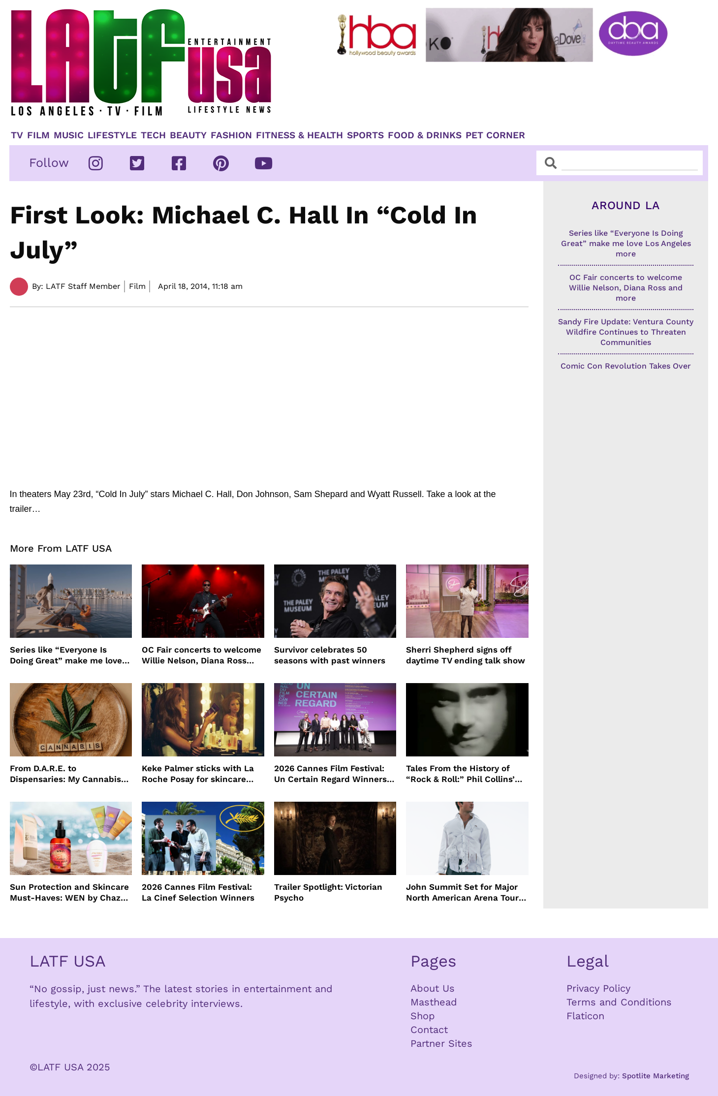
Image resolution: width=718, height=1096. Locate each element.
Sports (365, 135)
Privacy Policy (598, 988)
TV (17, 135)
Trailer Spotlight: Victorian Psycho (328, 892)
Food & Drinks (425, 135)
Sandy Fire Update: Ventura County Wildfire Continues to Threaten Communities (625, 332)
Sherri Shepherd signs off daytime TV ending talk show (465, 655)
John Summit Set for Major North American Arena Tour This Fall (462, 892)
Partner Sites (441, 1043)
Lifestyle (112, 135)
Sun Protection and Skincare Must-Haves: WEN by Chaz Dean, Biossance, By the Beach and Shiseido (69, 892)
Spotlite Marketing (655, 1075)
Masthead (433, 1002)
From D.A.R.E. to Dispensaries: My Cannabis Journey (65, 773)
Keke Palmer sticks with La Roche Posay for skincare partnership (198, 773)
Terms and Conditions (619, 1002)
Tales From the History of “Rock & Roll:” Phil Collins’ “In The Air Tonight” (460, 773)
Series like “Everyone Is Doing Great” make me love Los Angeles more (66, 655)
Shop (422, 1016)
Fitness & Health (299, 135)
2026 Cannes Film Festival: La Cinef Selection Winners (198, 892)
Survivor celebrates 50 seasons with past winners (329, 655)
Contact (429, 1029)
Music (69, 135)
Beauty (188, 135)
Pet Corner (495, 135)
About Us (432, 988)
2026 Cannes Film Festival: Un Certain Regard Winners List (330, 773)
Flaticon (585, 1016)
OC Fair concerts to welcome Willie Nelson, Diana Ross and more (201, 655)
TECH (153, 135)
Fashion (231, 135)
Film (38, 135)
